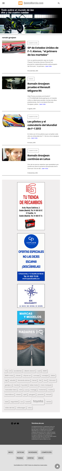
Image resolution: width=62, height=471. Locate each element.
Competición (33, 43)
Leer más (48, 66)
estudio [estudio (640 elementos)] (12, 380)
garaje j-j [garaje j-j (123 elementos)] (8, 385)
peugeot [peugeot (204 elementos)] (32, 394)
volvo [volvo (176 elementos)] (30, 408)
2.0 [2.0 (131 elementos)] (10, 371)
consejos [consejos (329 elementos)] (45, 375)
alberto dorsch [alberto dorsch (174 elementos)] (29, 371)
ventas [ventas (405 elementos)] (48, 402)
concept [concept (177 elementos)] (36, 375)
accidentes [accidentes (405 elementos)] (18, 371)
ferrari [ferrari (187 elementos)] (34, 380)
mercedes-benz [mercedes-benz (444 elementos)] (11, 390)
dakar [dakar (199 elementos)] (53, 375)
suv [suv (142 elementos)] (22, 402)
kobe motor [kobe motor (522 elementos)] (34, 385)
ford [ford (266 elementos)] (45, 380)
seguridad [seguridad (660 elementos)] (14, 402)
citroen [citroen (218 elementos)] (18, 375)
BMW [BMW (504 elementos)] (45, 371)
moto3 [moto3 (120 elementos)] (26, 390)
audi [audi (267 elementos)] (39, 371)
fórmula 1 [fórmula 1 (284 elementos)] (52, 380)
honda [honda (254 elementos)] (16, 385)
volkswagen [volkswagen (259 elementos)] (21, 408)
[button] (31, 206)
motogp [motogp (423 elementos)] (33, 390)
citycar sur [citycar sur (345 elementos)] (27, 375)
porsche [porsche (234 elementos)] (41, 394)
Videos (31, 79)
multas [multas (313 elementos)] (50, 390)
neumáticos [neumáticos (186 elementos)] (9, 394)
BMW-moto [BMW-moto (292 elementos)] (9, 375)
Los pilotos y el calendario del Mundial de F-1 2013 (42, 125)
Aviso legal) (39, 428)
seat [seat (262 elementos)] (6, 402)
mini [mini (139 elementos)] (20, 390)
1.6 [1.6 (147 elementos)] (6, 371)
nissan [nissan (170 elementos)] (18, 394)
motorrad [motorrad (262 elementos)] (42, 390)
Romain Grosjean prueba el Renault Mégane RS (39, 87)
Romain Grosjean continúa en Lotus (39, 157)
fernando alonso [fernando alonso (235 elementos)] (24, 380)
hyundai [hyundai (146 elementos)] (24, 385)
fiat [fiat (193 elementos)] (40, 380)
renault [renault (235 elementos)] (48, 394)
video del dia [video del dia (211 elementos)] (9, 408)
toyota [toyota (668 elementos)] (38, 401)
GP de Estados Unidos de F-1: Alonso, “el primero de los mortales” (43, 51)
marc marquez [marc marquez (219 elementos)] (46, 385)
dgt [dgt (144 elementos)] (6, 380)
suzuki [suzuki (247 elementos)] (28, 402)
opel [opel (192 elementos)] (25, 394)
